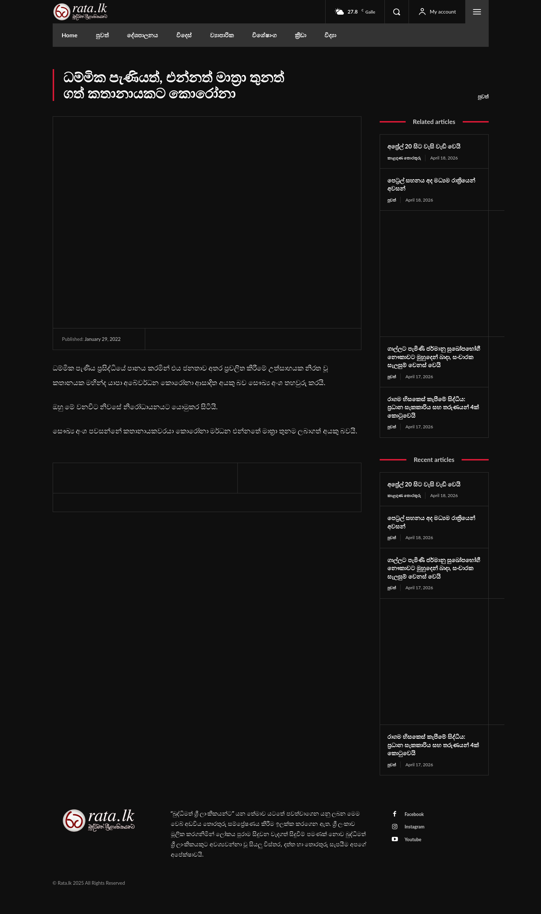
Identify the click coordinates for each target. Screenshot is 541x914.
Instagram (416, 847)
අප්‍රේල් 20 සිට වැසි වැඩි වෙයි (427, 146)
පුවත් (483, 96)
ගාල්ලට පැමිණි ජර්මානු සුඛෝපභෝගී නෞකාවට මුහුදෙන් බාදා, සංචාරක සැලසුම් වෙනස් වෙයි (430, 361)
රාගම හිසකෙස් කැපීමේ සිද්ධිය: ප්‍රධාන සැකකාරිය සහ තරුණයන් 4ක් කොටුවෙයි (432, 415)
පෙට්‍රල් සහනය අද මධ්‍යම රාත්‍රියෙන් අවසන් (421, 184)
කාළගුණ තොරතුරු (405, 158)
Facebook (416, 833)
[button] (396, 11)
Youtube (414, 860)
